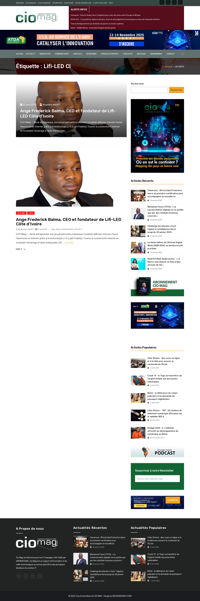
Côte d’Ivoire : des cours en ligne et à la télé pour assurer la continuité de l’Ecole (164, 361)
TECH (31, 213)
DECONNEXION (31, 3)
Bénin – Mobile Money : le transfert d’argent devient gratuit (93, 28)
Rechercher (137, 83)
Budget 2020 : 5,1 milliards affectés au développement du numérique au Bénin (163, 431)
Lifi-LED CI (78, 229)
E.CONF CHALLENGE (100, 3)
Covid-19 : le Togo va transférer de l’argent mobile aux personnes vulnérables (165, 378)
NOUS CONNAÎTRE (44, 3)
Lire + (20, 249)
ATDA (111, 3)
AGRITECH (77, 54)
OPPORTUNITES (57, 3)
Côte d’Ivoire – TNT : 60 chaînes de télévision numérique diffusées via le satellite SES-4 (165, 413)
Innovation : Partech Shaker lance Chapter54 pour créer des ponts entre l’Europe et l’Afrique (105, 15)
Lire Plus (69, 242)
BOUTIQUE (141, 54)
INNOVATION (45, 54)
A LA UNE (21, 213)
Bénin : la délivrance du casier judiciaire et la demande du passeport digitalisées (163, 396)
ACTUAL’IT (30, 54)
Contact (171, 54)
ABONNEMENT (156, 54)
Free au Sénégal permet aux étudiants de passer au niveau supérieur (97, 24)
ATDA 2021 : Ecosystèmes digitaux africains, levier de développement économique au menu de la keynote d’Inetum (115, 19)
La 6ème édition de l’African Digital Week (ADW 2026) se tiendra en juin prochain (165, 245)
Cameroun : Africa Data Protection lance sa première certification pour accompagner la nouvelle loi (165, 193)
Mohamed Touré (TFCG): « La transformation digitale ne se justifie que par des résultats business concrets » (165, 211)
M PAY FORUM (68, 3)
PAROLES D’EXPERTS (109, 54)
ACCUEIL (19, 54)
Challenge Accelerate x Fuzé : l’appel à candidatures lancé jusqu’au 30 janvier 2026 (162, 229)
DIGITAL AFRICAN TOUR (83, 3)
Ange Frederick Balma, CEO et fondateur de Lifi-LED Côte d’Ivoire (68, 221)
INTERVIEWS (91, 54)
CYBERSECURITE (62, 54)
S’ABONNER (20, 3)
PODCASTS (127, 54)
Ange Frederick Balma (64, 229)
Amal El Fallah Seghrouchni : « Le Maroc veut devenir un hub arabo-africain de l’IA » (164, 262)
